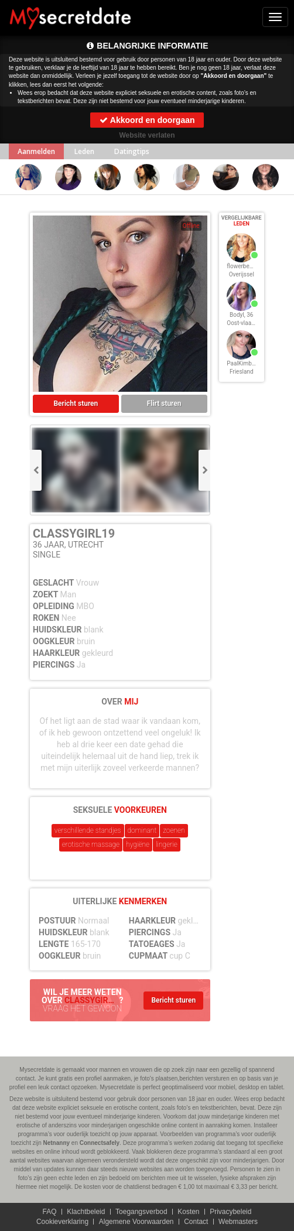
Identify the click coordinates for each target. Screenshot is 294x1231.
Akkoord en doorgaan (146, 120)
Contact (196, 1222)
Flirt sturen (164, 403)
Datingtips (131, 151)
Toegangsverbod (141, 1212)
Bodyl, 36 (241, 315)
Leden (84, 151)
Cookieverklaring (62, 1222)
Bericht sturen (76, 403)
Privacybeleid (230, 1212)
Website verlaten (147, 135)
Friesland (242, 371)
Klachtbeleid (86, 1212)
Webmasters (238, 1222)
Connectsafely (99, 1143)
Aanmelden (36, 151)
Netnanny (56, 1143)
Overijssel (241, 274)
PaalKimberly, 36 (248, 363)
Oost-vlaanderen (248, 323)
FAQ (49, 1212)
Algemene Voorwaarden (136, 1222)
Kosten (188, 1212)
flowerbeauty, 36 (248, 266)
